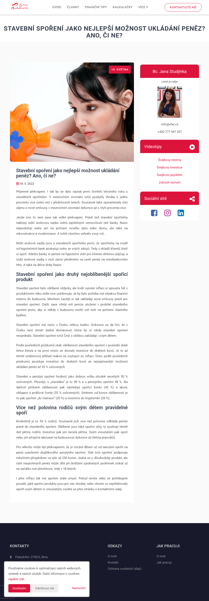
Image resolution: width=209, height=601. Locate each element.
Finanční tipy (96, 7)
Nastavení (78, 588)
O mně (112, 556)
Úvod (56, 7)
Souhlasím (19, 588)
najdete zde (16, 579)
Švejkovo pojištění (169, 175)
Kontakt (113, 562)
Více (143, 7)
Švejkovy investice (169, 167)
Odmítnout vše (44, 588)
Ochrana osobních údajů (124, 569)
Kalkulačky (122, 7)
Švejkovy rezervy (169, 160)
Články (73, 7)
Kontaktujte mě (183, 7)
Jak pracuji (164, 562)
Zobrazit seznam (170, 182)
